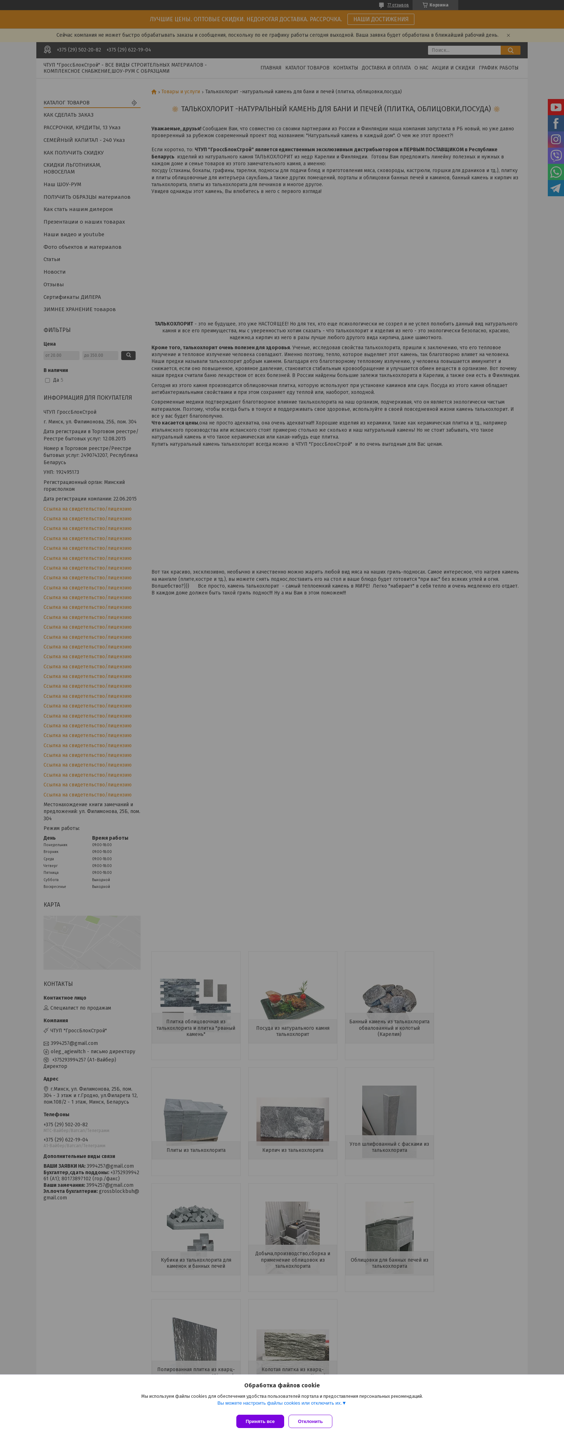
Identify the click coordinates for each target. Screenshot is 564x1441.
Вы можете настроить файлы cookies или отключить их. (279, 1405)
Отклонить (313, 1421)
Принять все (260, 1421)
